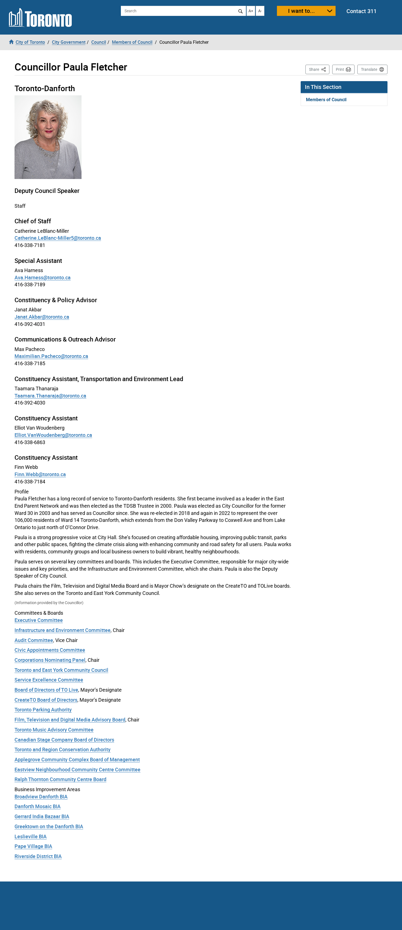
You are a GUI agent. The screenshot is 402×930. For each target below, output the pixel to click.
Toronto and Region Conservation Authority (63, 749)
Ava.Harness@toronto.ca (43, 277)
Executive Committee (39, 620)
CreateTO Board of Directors (46, 699)
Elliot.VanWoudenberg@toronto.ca (53, 435)
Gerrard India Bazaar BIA (42, 816)
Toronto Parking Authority (43, 709)
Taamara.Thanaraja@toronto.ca (50, 395)
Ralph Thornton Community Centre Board (60, 779)
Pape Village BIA (33, 846)
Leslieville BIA (31, 836)
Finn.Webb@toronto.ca (40, 474)
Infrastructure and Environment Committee (63, 630)
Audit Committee (34, 640)
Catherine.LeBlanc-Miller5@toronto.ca (58, 237)
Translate (369, 69)
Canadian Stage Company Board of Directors (64, 739)
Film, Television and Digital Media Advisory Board (70, 719)
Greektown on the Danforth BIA (49, 826)
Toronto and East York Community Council (61, 670)
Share (319, 69)
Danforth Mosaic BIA (38, 806)
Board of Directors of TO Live (46, 689)
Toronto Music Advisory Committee (54, 729)
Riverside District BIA (38, 856)
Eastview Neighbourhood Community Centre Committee (77, 769)
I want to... (301, 10)
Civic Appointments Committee (50, 649)
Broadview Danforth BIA (41, 796)
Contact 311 (361, 11)
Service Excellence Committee (49, 679)
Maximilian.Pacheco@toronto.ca (51, 356)
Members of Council (326, 99)
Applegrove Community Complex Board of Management (77, 759)
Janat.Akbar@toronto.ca (42, 316)
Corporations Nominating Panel (50, 660)
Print (340, 69)
